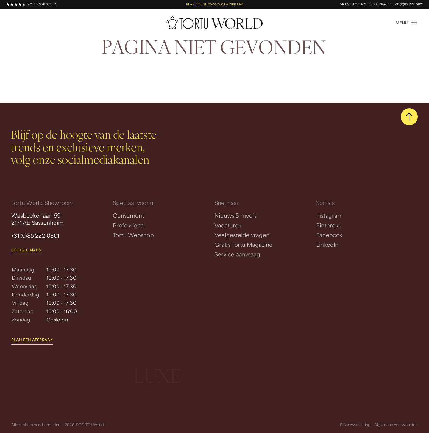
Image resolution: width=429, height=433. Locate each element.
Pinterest (328, 225)
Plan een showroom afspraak (214, 4)
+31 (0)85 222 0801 (35, 235)
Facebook (329, 235)
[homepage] (214, 22)
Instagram (329, 215)
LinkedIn (327, 244)
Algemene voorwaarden (396, 424)
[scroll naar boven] (409, 116)
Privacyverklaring (355, 424)
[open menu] (406, 22)
